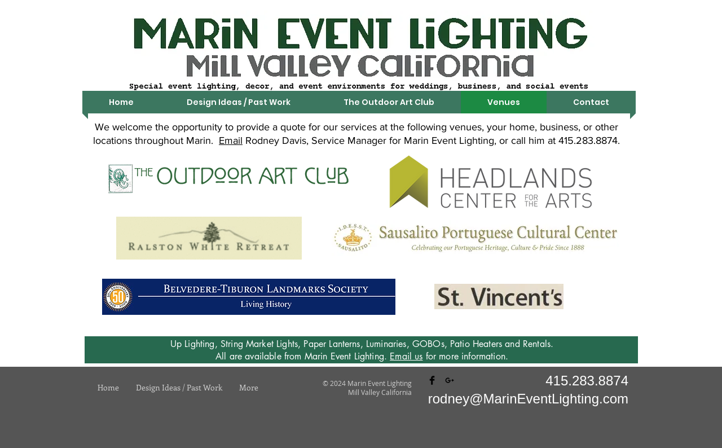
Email (231, 140)
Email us (406, 356)
